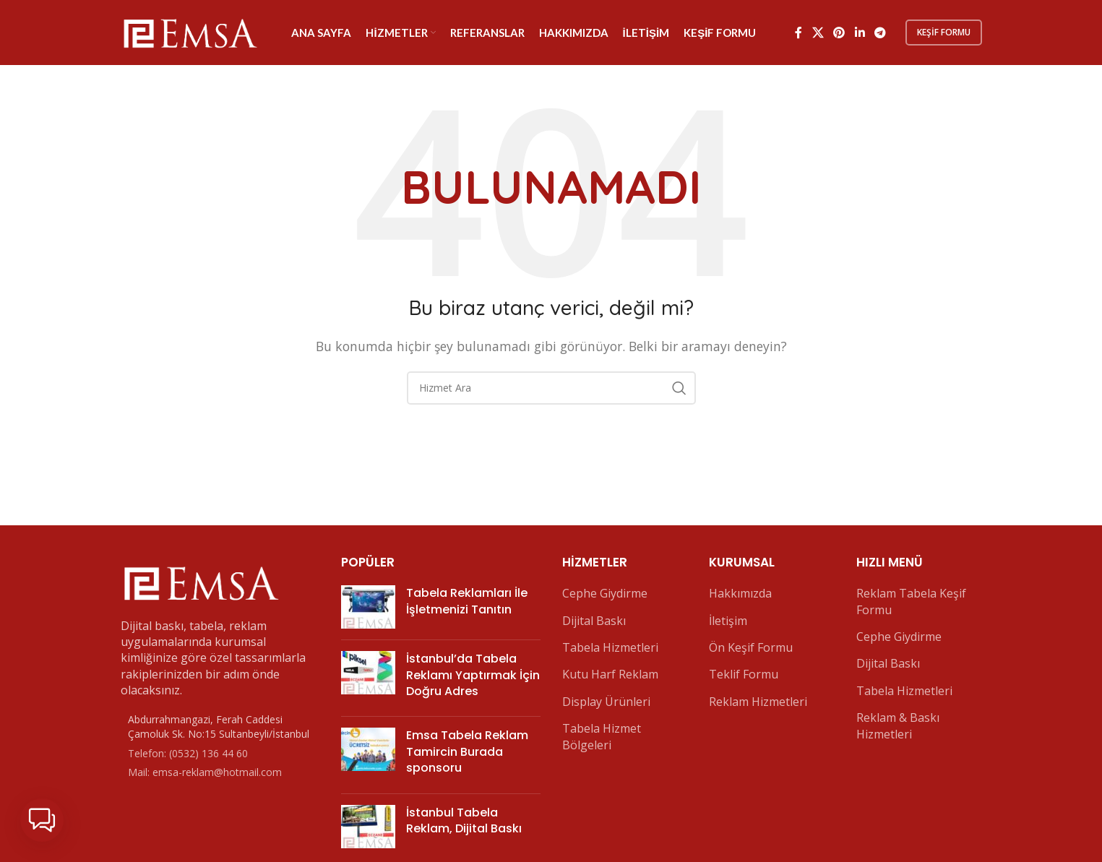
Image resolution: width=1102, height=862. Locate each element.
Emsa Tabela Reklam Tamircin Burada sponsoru (467, 751)
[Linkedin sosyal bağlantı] (859, 32)
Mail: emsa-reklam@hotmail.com (205, 772)
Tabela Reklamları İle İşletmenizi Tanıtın (467, 601)
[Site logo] (189, 31)
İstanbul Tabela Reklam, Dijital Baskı (464, 820)
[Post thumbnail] (368, 607)
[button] (42, 820)
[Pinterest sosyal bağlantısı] (839, 32)
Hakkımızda (740, 593)
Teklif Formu (743, 674)
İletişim (728, 621)
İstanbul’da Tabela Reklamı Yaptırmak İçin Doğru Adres (473, 674)
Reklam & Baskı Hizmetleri (897, 725)
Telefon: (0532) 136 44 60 (188, 753)
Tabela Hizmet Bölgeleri (601, 736)
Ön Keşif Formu (751, 647)
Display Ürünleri (606, 702)
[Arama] (551, 388)
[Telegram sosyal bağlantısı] (879, 32)
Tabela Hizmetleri (610, 647)
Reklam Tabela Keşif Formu (911, 601)
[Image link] (200, 581)
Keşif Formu (943, 32)
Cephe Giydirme (604, 593)
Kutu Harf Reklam (610, 674)
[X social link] (817, 32)
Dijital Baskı (594, 621)
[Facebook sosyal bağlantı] (798, 32)
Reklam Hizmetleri (758, 702)
